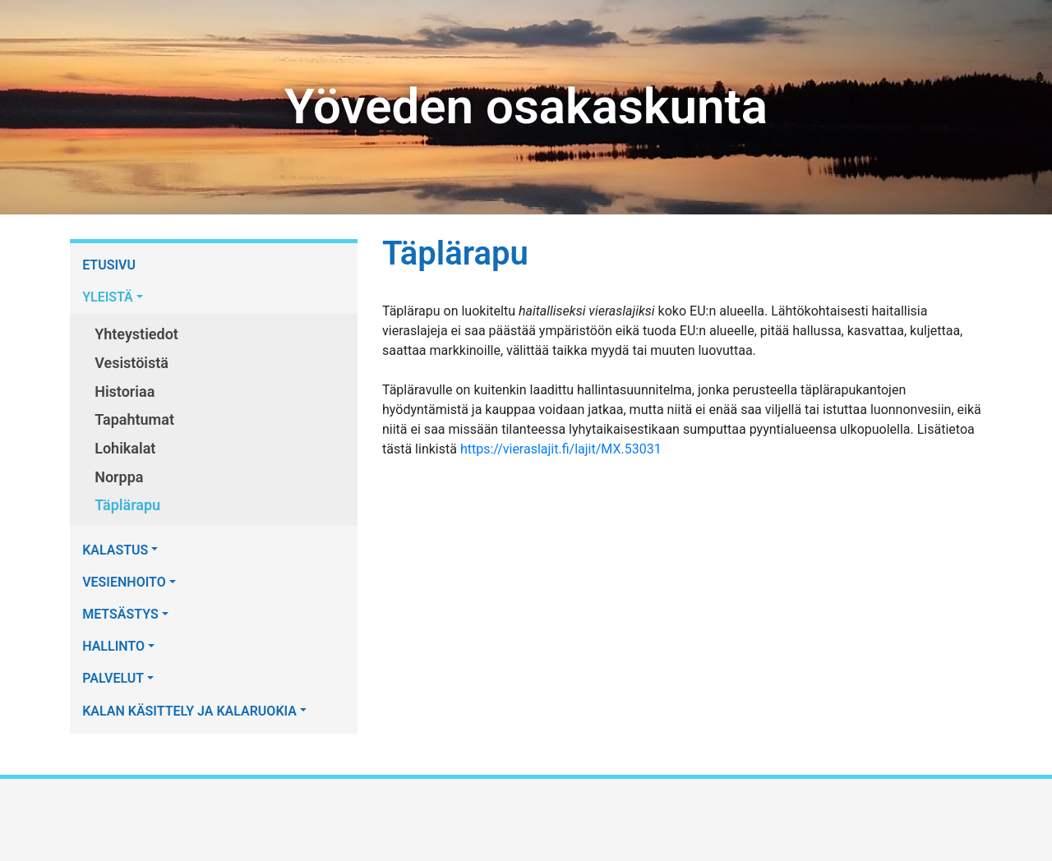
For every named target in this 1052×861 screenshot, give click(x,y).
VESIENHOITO (124, 582)
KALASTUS (115, 550)
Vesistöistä (131, 362)
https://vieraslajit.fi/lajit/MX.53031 (561, 449)
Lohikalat (125, 448)
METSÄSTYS (120, 614)
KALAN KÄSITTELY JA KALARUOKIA (189, 711)
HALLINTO (113, 646)
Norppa (119, 477)
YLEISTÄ (107, 297)
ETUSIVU (109, 265)
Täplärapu (127, 504)
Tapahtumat (134, 419)
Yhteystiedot (136, 334)
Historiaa (125, 391)
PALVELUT (113, 678)
